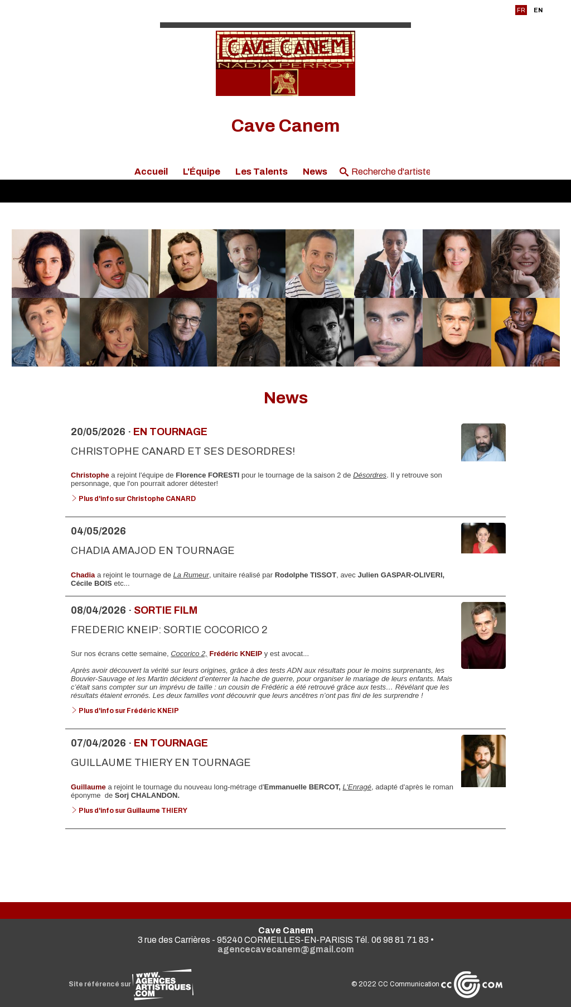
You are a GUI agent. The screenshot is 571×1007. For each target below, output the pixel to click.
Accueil (151, 171)
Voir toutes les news (286, 855)
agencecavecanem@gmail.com (285, 949)
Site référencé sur (131, 984)
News (315, 171)
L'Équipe (201, 171)
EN (538, 10)
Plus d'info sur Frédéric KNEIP (125, 711)
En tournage (170, 431)
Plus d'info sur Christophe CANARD (133, 499)
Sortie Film (165, 610)
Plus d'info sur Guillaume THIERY (129, 811)
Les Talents (261, 171)
